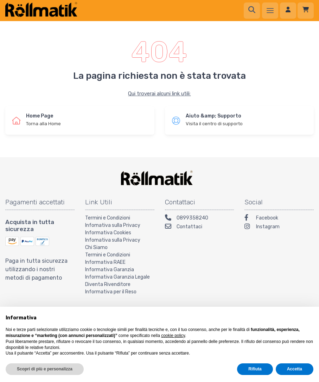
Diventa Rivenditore (107, 284)
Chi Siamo (96, 247)
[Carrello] (306, 10)
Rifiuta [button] (254, 369)
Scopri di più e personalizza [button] (44, 369)
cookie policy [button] (173, 335)
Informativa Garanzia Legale (117, 277)
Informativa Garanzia (109, 270)
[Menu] (270, 10)
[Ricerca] (251, 10)
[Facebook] (279, 218)
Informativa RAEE (105, 262)
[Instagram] (279, 227)
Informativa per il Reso (110, 292)
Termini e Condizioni (107, 218)
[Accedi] (288, 10)
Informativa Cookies (108, 233)
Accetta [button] (294, 369)
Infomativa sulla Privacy (112, 225)
